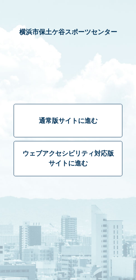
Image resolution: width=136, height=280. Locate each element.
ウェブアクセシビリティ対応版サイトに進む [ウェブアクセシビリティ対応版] (68, 158)
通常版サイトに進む (68, 120)
